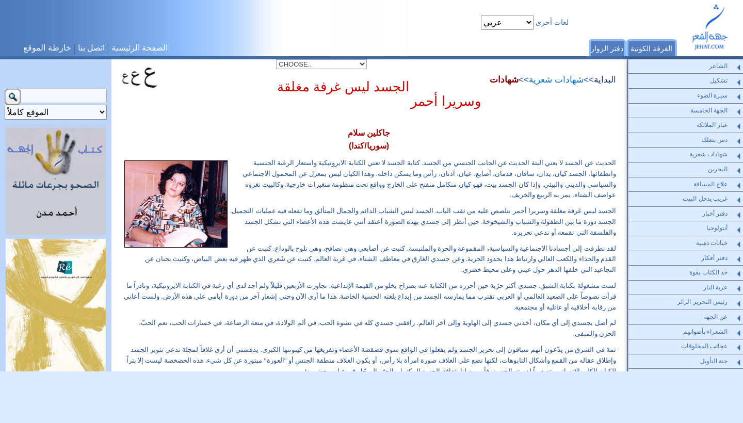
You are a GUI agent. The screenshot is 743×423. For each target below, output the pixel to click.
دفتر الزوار (607, 48)
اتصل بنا (91, 47)
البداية (605, 79)
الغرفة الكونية (651, 48)
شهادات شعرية (556, 79)
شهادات (504, 79)
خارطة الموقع (47, 47)
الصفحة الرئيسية (139, 47)
